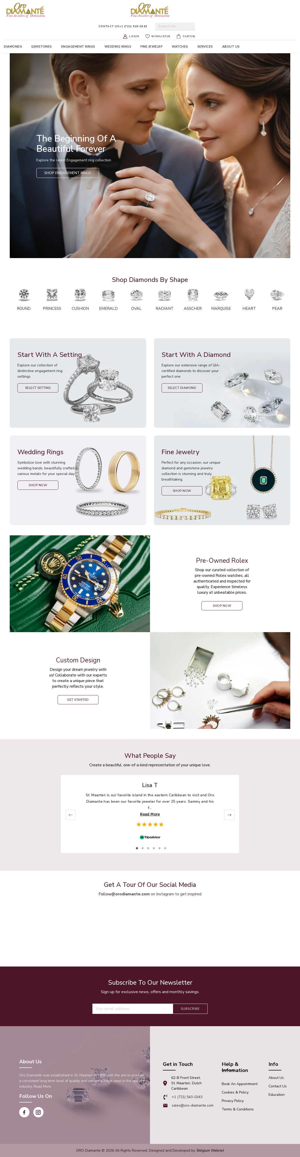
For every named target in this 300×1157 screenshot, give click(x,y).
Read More (150, 814)
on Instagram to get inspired (156, 894)
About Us (276, 1077)
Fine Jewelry (152, 47)
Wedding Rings (118, 47)
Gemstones (41, 47)
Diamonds (13, 47)
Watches (180, 47)
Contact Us (278, 1086)
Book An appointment (240, 1083)
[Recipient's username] (132, 1009)
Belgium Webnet (210, 1150)
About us (231, 47)
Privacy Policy (233, 1100)
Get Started (78, 700)
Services (205, 47)
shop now (222, 606)
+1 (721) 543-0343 (123, 26)
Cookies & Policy (235, 1092)
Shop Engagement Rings (67, 173)
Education (277, 1094)
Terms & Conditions (238, 1109)
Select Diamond (182, 388)
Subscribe (190, 1009)
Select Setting (38, 388)
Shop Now (38, 485)
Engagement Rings (78, 47)
